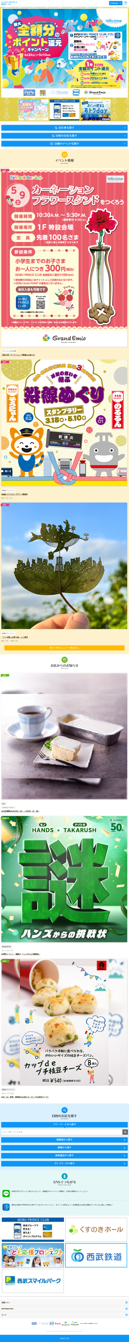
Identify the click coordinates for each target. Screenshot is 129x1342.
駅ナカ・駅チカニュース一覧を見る (64, 648)
